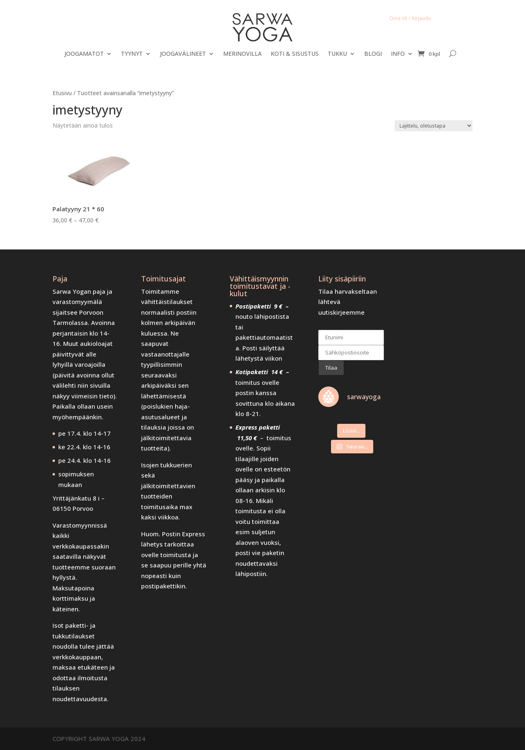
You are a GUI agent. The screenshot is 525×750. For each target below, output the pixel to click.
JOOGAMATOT (84, 54)
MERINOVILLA (242, 54)
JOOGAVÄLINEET (183, 54)
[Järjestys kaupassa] (433, 125)
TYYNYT (132, 54)
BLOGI (373, 54)
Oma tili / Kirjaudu (410, 18)
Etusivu (62, 93)
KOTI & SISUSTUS (295, 54)
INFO (398, 54)
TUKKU (337, 54)
